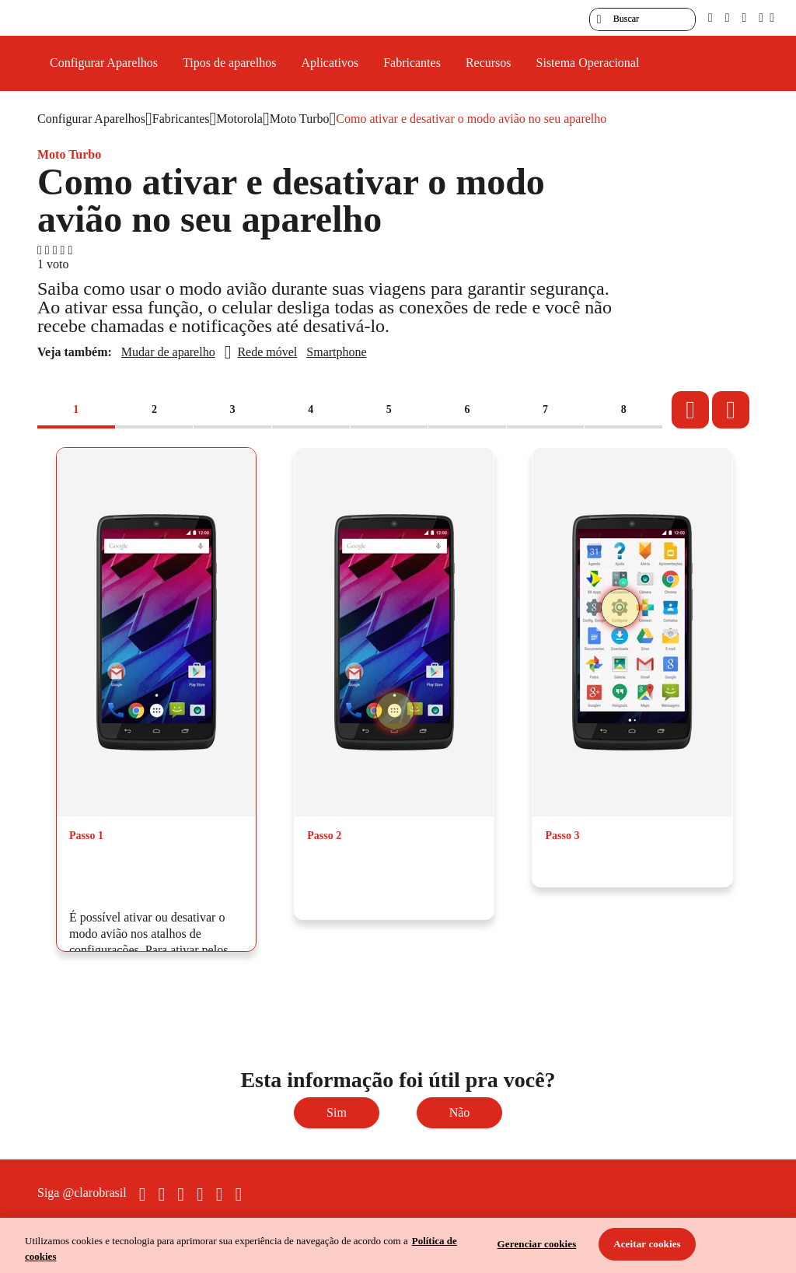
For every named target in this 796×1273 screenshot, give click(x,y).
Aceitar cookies (647, 1244)
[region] (398, 1245)
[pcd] (710, 17)
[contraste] (743, 17)
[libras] (727, 17)
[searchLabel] (642, 19)
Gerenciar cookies (537, 1244)
